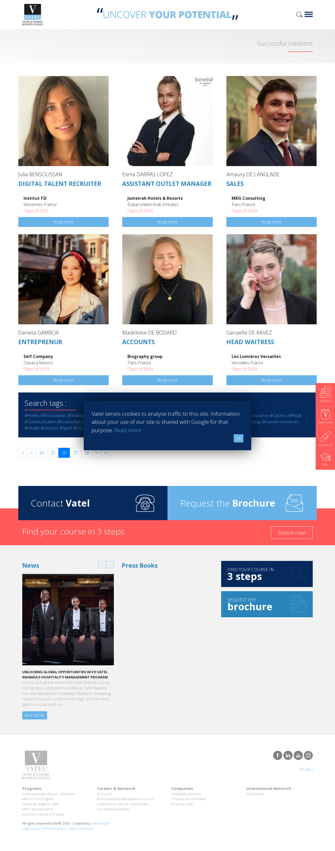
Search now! (292, 532)
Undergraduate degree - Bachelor (48, 793)
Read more (63, 222)
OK (238, 438)
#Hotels (32, 415)
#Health (32, 428)
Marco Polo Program (38, 798)
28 (86, 453)
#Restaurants (53, 415)
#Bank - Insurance (251, 415)
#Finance (75, 415)
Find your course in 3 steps (43, 814)
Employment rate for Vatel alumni (122, 804)
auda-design (99, 823)
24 (41, 453)
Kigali (306, 769)
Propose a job (182, 804)
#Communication (40, 422)
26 (64, 453)
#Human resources (280, 422)
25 (53, 453)
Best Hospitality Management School (125, 798)
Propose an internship (188, 798)
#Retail (294, 415)
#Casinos (278, 415)
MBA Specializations (38, 809)
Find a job (104, 793)
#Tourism (82, 428)
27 (75, 453)
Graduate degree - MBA (40, 804)
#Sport (66, 428)
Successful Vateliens (113, 809)
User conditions (81, 828)
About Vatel (255, 793)
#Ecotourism (69, 422)
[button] (101, 564)
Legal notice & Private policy (44, 828)
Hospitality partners (186, 793)
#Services (50, 428)
